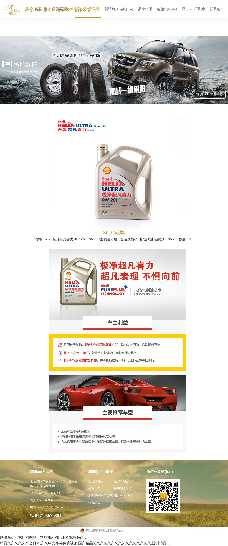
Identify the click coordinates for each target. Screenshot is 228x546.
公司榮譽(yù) (62, 9)
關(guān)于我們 (123, 495)
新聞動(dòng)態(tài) (119, 9)
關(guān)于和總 (193, 9)
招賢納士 (217, 9)
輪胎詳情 (216, 94)
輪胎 (199, 94)
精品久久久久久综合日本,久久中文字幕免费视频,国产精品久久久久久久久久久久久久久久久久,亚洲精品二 (85, 543)
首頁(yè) (41, 9)
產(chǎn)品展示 (88, 9)
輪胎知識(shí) (167, 9)
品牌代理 (145, 9)
